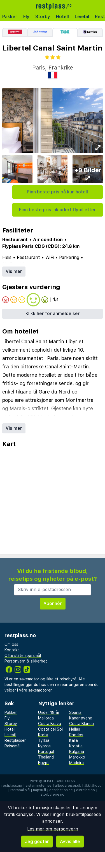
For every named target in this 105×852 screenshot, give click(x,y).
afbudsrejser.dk (68, 786)
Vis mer (14, 271)
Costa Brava (49, 723)
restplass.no (11, 786)
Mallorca (46, 718)
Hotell (62, 16)
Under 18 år (48, 712)
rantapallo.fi (20, 790)
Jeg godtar (37, 841)
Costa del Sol (50, 729)
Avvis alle (70, 841)
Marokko (77, 757)
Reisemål (12, 746)
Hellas (74, 729)
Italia (73, 740)
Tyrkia (43, 740)
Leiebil (82, 16)
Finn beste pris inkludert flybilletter (57, 209)
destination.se (61, 790)
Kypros (44, 746)
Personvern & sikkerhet (25, 661)
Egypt (43, 762)
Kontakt (11, 650)
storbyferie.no (52, 794)
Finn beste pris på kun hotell (57, 192)
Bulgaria (76, 751)
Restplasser (15, 740)
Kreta (43, 735)
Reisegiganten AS (59, 781)
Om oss (11, 644)
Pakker (9, 16)
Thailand (46, 757)
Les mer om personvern (52, 829)
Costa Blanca (81, 723)
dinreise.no (85, 790)
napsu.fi (39, 790)
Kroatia (76, 746)
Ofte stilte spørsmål (22, 655)
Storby (42, 16)
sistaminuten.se (38, 786)
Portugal (46, 751)
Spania (75, 712)
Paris (38, 67)
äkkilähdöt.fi (94, 786)
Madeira (76, 762)
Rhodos (76, 735)
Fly (26, 16)
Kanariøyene (80, 718)
